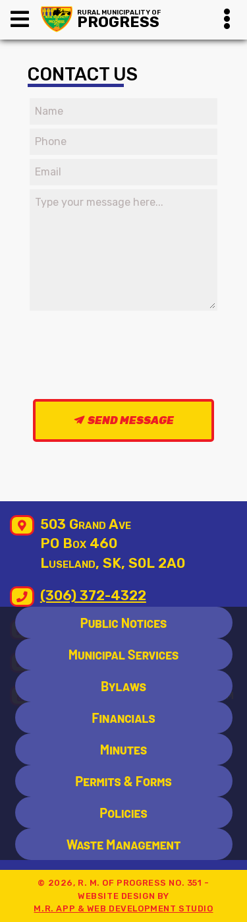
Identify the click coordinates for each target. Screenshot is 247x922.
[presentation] (133, 354)
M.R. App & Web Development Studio (123, 908)
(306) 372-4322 (93, 595)
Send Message (131, 420)
